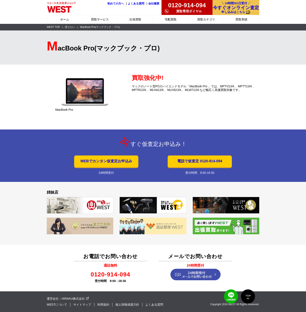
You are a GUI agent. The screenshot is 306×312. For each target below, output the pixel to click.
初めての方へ (115, 3)
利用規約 (103, 304)
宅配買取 (171, 19)
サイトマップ (82, 304)
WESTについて (57, 304)
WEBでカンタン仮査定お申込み (106, 161)
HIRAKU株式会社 (73, 298)
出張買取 (135, 19)
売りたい (70, 27)
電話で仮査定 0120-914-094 (199, 161)
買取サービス (100, 19)
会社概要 (153, 3)
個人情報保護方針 (127, 304)
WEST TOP (53, 27)
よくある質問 (136, 3)
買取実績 (241, 19)
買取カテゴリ (206, 19)
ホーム (64, 19)
